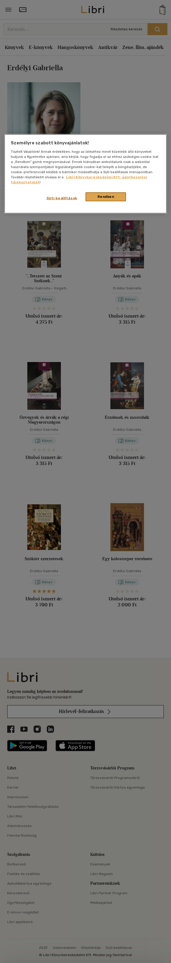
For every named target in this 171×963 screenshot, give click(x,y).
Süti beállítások (61, 198)
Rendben (106, 197)
